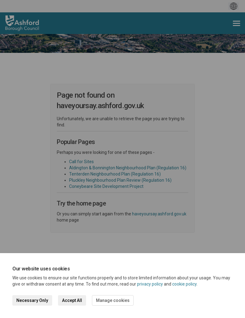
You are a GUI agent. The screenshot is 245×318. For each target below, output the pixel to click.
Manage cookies (113, 300)
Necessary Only (32, 300)
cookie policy (184, 284)
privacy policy (150, 284)
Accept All (72, 300)
